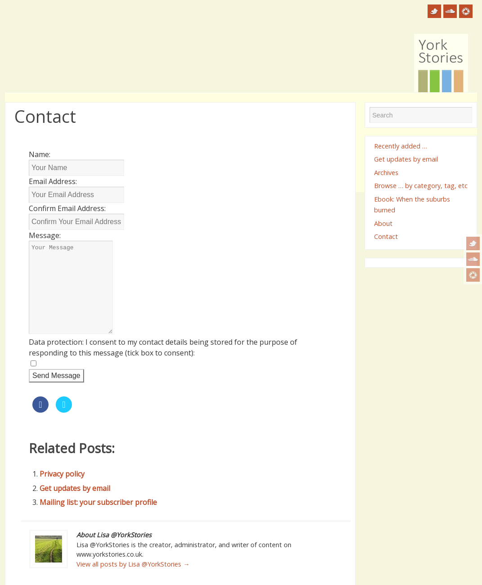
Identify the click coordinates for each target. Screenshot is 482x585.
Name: (39, 154)
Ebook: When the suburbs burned (412, 204)
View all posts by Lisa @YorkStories (132, 564)
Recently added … (400, 146)
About (383, 223)
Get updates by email (75, 488)
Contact (386, 236)
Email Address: (53, 181)
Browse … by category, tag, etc (421, 185)
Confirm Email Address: (67, 208)
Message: (45, 235)
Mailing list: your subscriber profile (98, 502)
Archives (386, 172)
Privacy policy (62, 474)
